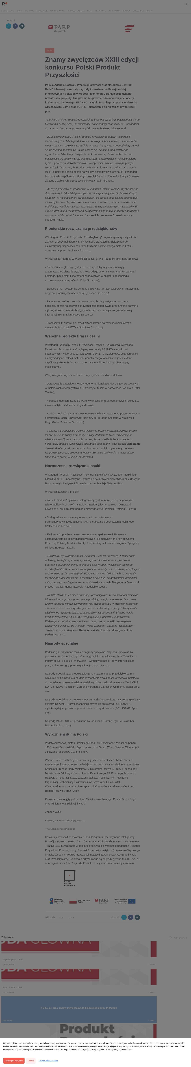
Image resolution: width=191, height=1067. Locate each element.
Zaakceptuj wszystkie (14, 1061)
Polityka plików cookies (48, 1061)
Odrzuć (31, 1061)
